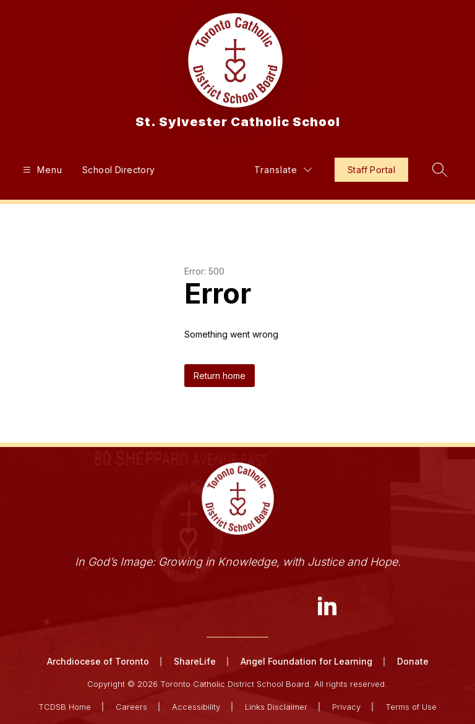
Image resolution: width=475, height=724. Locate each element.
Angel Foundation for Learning (306, 661)
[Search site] (439, 169)
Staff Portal (371, 169)
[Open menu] (41, 169)
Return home (220, 375)
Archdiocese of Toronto (98, 661)
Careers (131, 707)
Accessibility (196, 707)
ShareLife (195, 661)
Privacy (346, 707)
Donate (413, 661)
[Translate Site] (283, 169)
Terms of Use (411, 707)
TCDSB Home (64, 707)
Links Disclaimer (276, 707)
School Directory (118, 169)
